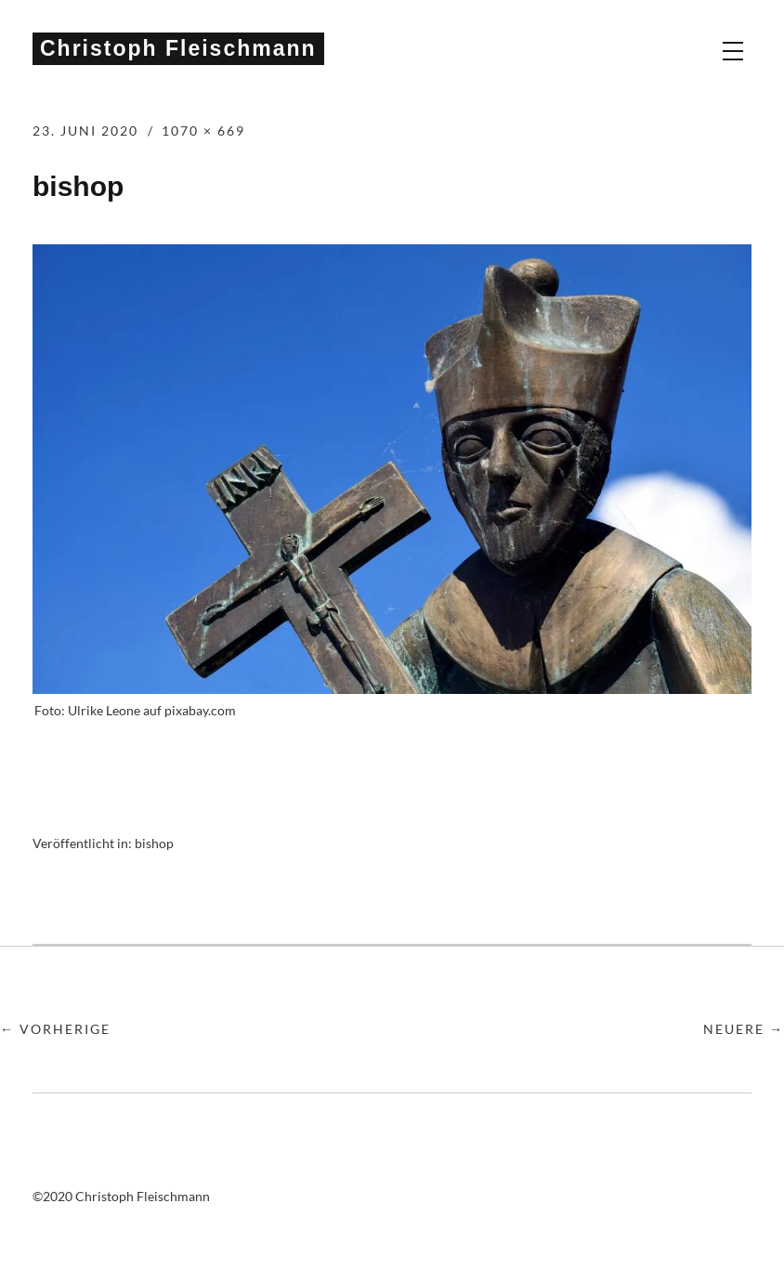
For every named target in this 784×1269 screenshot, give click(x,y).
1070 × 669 (203, 130)
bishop (154, 843)
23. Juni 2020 (85, 130)
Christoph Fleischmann (178, 48)
